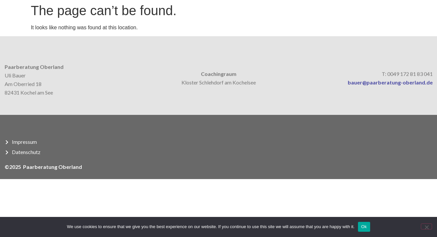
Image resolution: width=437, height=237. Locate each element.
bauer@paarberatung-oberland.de (390, 84)
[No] (426, 226)
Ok (364, 226)
